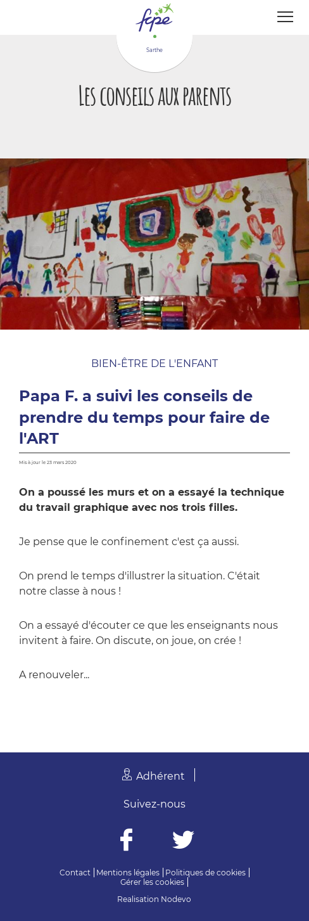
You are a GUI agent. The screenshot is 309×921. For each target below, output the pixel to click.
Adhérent (160, 776)
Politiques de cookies (205, 872)
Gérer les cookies (152, 882)
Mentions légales (128, 872)
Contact (75, 872)
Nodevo (176, 899)
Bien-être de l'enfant (154, 363)
